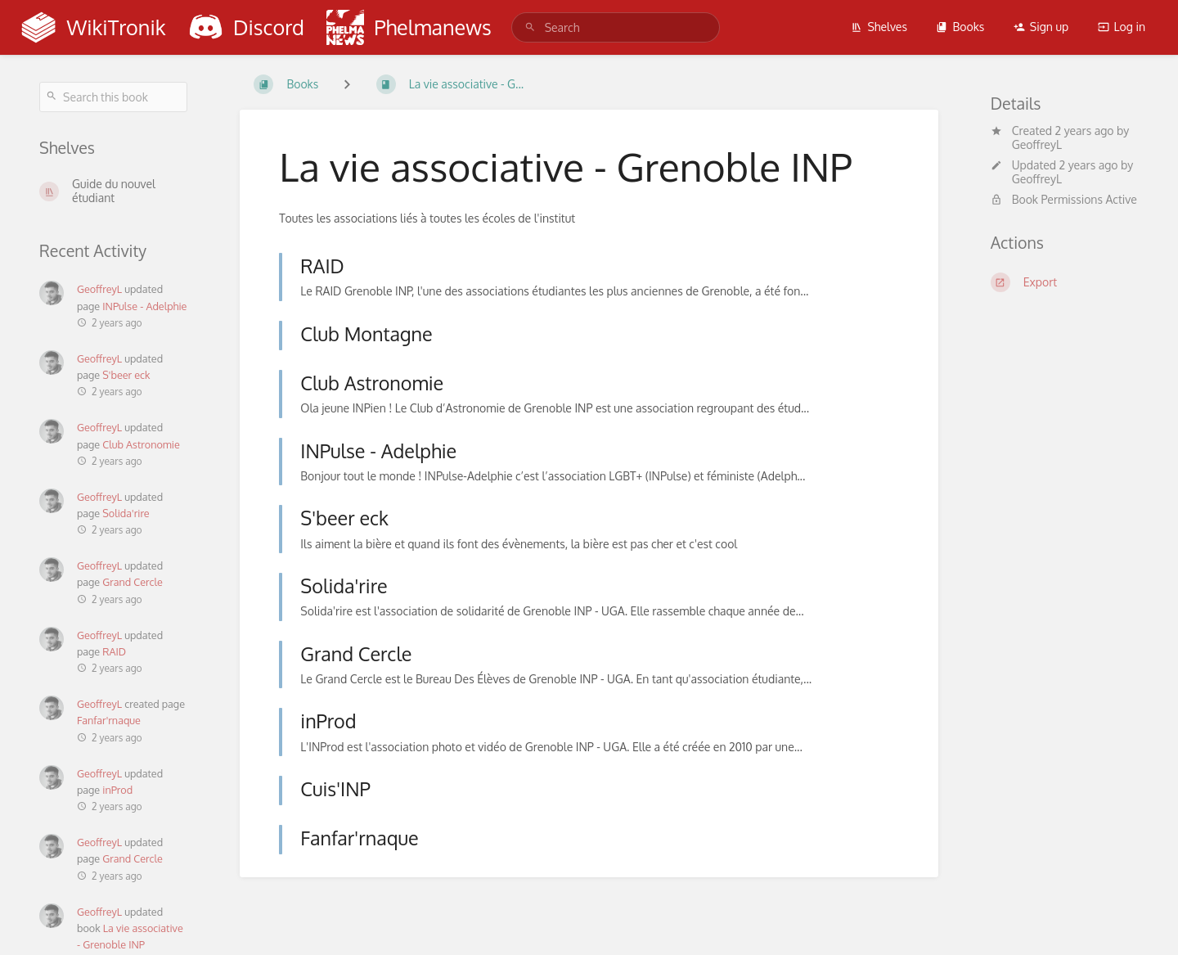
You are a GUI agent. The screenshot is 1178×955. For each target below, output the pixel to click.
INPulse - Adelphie (144, 306)
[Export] (1065, 282)
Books (960, 27)
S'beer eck (126, 374)
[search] (616, 27)
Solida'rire (125, 513)
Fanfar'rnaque (109, 720)
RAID (114, 651)
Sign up (1041, 27)
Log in (1121, 27)
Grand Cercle (132, 581)
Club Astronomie (140, 444)
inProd (117, 789)
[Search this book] (113, 97)
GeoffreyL (99, 288)
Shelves (879, 27)
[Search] (530, 27)
